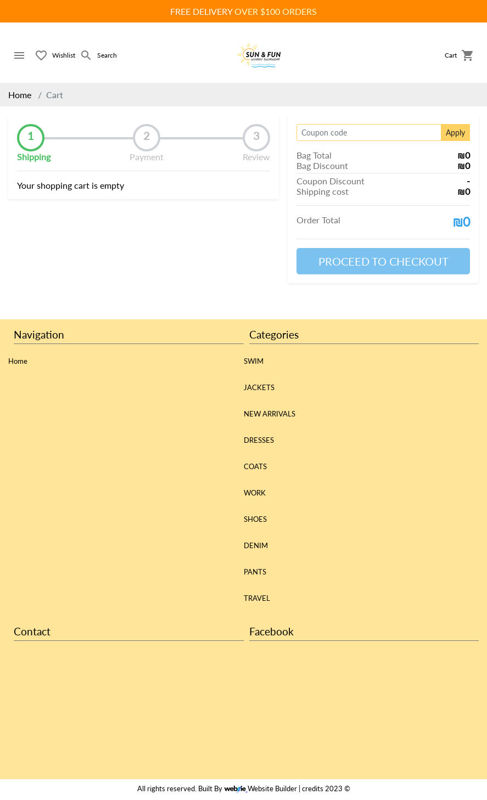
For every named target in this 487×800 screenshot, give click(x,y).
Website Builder (272, 788)
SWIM (254, 361)
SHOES (255, 519)
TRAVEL (257, 598)
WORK (255, 492)
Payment (147, 156)
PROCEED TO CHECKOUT (383, 261)
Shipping (34, 156)
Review (256, 156)
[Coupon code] (368, 132)
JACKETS (259, 387)
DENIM (256, 545)
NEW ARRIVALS (269, 413)
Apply (455, 132)
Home (19, 94)
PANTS (255, 571)
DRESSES (259, 440)
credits (312, 788)
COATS (255, 466)
